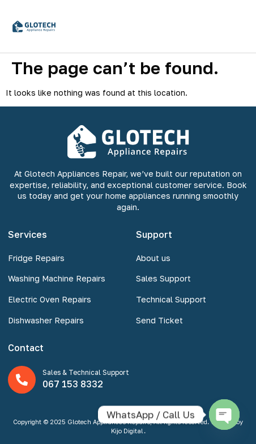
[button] (235, 26)
